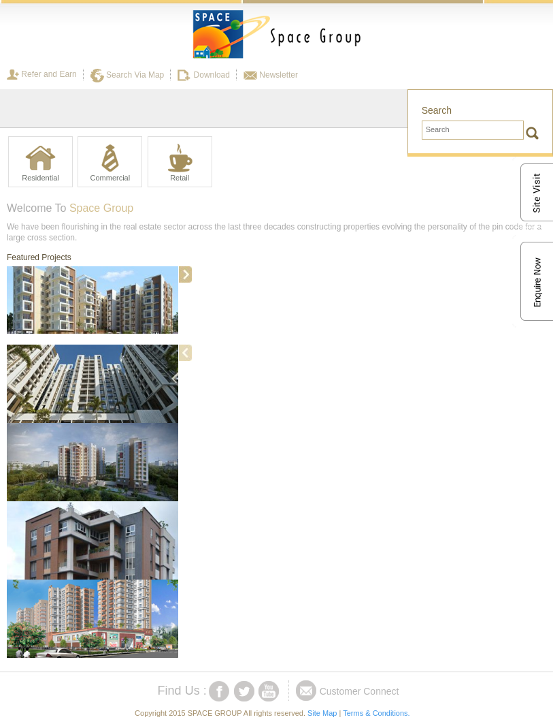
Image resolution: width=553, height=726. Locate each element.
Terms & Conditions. (376, 713)
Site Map (322, 713)
